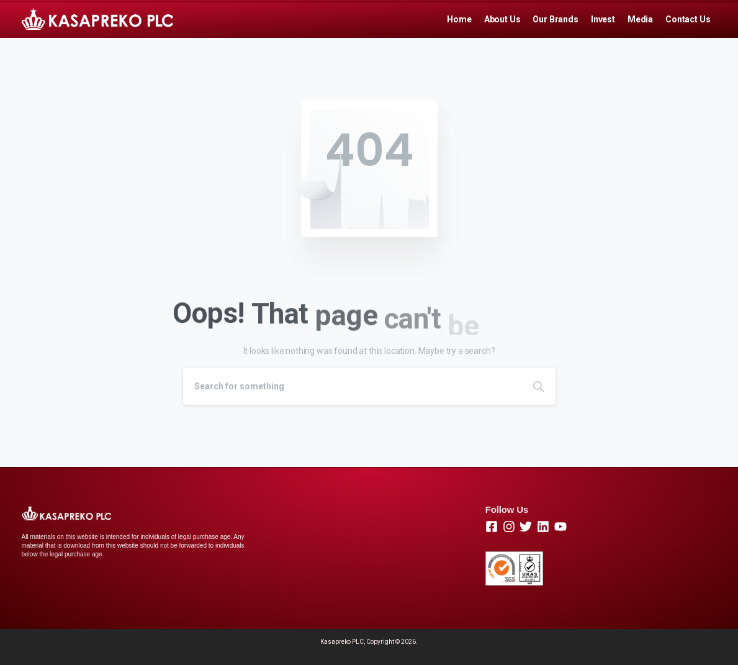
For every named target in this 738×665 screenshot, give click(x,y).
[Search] (352, 386)
